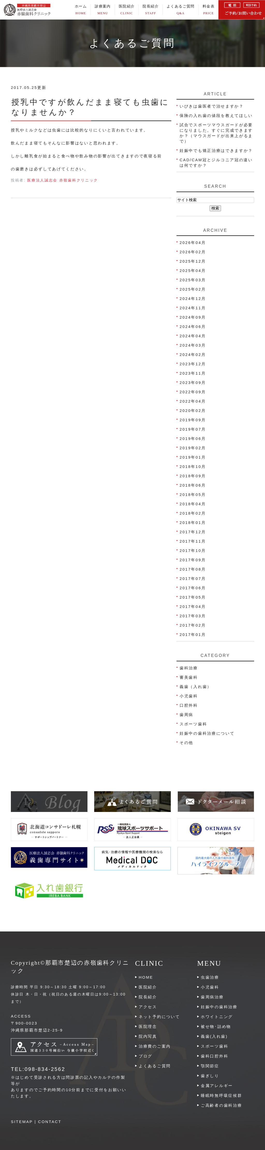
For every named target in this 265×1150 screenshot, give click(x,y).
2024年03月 (193, 345)
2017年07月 (193, 578)
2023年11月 (193, 373)
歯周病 (186, 714)
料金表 (209, 9)
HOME (146, 977)
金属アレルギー (217, 1085)
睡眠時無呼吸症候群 (221, 1095)
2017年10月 (193, 550)
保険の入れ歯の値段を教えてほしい (216, 115)
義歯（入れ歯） (196, 686)
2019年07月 (193, 429)
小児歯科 (189, 696)
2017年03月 (193, 616)
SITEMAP (22, 1121)
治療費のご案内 (155, 1046)
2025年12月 (193, 261)
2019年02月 (193, 448)
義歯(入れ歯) (214, 1036)
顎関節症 (210, 1066)
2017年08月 (193, 569)
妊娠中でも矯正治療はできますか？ (216, 150)
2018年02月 (193, 513)
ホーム (81, 9)
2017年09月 (193, 560)
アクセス (148, 1007)
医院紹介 (148, 987)
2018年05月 (193, 494)
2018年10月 (193, 466)
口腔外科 (189, 705)
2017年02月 (193, 625)
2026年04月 (193, 242)
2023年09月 (193, 382)
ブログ (145, 1056)
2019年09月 (193, 420)
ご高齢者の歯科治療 (221, 1105)
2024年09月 (193, 317)
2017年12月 (193, 532)
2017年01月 (193, 634)
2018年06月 (193, 485)
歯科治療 (189, 668)
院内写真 (148, 1036)
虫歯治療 (210, 977)
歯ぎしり (210, 1076)
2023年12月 (193, 364)
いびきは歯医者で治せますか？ (212, 106)
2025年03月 (193, 280)
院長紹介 (151, 9)
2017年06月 (193, 588)
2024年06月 (193, 326)
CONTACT (49, 1121)
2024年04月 (193, 336)
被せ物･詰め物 (216, 1026)
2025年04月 (193, 270)
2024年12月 (193, 298)
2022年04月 (193, 401)
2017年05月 (193, 597)
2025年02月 (193, 289)
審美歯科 (189, 677)
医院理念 (148, 1026)
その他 (186, 742)
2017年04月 (193, 606)
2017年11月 (193, 541)
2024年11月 (193, 308)
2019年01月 (193, 457)
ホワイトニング (217, 1016)
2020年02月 (193, 410)
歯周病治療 (212, 997)
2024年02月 (193, 354)
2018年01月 (193, 522)
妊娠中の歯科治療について (207, 733)
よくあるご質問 (181, 9)
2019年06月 (193, 438)
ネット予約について (159, 1016)
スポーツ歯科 (193, 724)
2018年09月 (193, 476)
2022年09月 (193, 392)
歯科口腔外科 (214, 1056)
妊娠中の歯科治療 (219, 1007)
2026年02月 (193, 252)
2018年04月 (193, 504)
